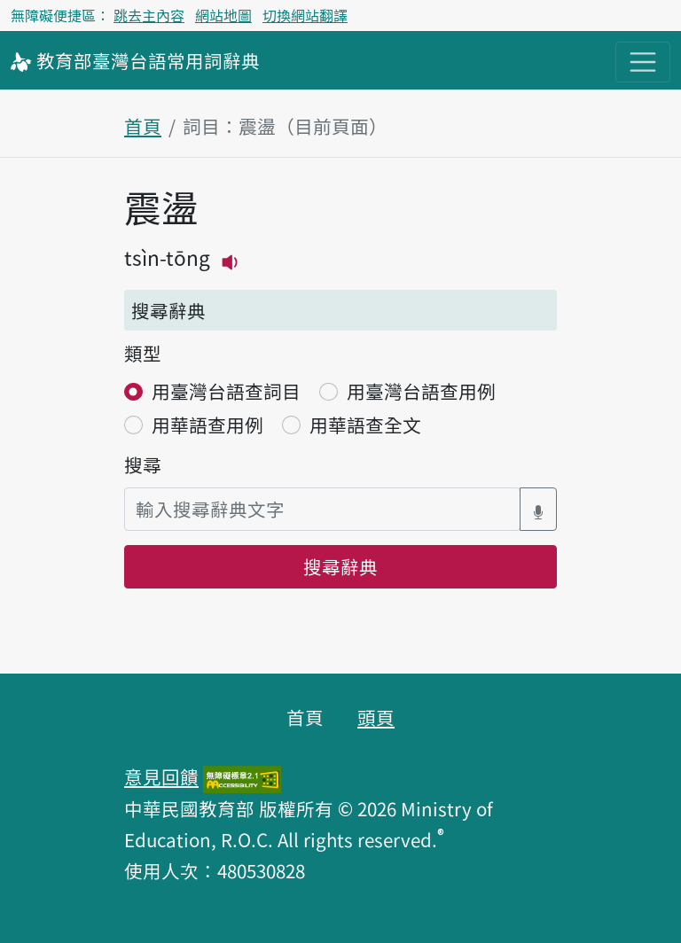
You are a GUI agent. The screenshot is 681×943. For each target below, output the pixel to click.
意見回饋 (161, 776)
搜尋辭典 (340, 566)
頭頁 (376, 717)
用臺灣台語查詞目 (226, 391)
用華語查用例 (207, 424)
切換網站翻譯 (305, 15)
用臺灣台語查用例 (421, 391)
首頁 (142, 126)
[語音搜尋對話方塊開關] (538, 509)
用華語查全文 (365, 424)
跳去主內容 (149, 15)
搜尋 (142, 464)
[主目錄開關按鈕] (642, 62)
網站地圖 (223, 15)
